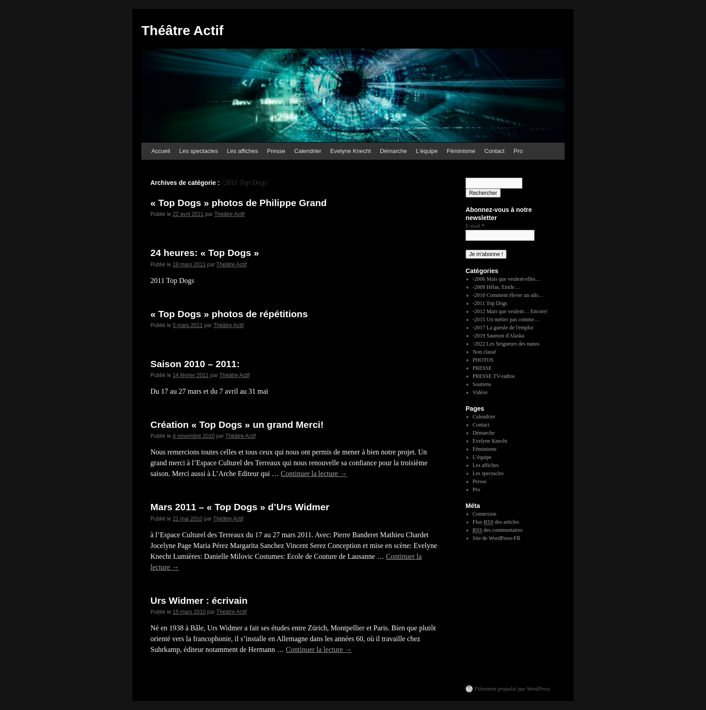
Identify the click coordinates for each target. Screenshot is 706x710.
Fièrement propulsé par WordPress (512, 689)
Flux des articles (496, 522)
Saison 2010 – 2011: (195, 364)
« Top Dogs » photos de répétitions (229, 314)
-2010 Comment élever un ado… (508, 295)
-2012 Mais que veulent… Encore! (510, 311)
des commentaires (498, 530)
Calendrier (307, 151)
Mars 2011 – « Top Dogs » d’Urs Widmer (239, 507)
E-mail (475, 226)
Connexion (485, 514)
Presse (276, 151)
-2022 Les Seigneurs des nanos (506, 344)
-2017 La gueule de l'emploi (503, 327)
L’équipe (427, 151)
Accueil (160, 151)
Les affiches (242, 151)
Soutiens (482, 384)
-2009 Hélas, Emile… (496, 287)
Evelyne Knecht (350, 151)
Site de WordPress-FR (496, 538)
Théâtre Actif (182, 30)
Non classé (484, 352)
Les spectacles (198, 151)
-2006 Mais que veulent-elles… (507, 279)
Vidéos (480, 392)
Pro (518, 151)
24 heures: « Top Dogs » (204, 252)
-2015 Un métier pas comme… (506, 319)
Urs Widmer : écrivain (199, 600)
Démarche (393, 151)
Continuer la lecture (314, 473)
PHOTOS (483, 360)
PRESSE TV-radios (494, 376)
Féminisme (461, 151)
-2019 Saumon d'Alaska (499, 336)
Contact (494, 151)
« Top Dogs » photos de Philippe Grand (238, 203)
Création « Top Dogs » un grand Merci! (237, 424)
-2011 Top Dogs (490, 303)
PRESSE (482, 368)
